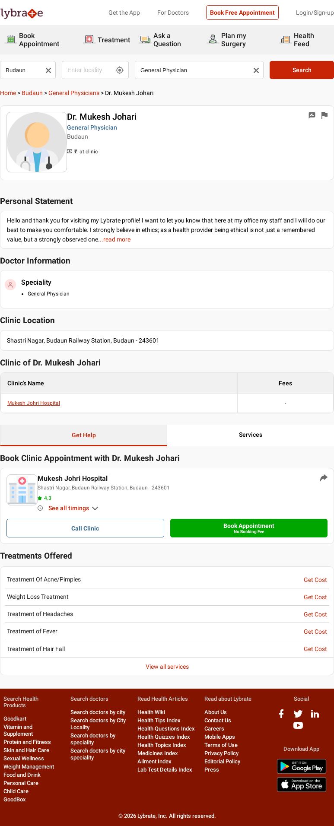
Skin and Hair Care (26, 750)
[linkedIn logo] (315, 717)
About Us (215, 712)
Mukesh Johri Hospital (33, 403)
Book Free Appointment (242, 12)
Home (8, 92)
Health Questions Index (166, 728)
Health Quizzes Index (163, 737)
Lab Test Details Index (164, 769)
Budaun (32, 92)
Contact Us (217, 720)
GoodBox (14, 799)
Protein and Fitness (27, 742)
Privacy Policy (221, 753)
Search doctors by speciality (92, 739)
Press (211, 769)
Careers (214, 728)
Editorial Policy (222, 761)
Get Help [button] (84, 435)
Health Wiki (151, 712)
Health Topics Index (161, 745)
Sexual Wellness (23, 758)
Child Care (16, 791)
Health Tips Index (159, 720)
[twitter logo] (298, 717)
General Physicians (73, 92)
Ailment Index (154, 761)
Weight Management (28, 766)
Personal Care (20, 783)
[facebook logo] (281, 717)
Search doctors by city (97, 712)
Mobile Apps (219, 737)
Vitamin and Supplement (18, 730)
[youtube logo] (298, 728)
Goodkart (14, 718)
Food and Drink (22, 775)
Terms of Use (221, 745)
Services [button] (250, 434)
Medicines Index (157, 753)
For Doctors (173, 12)
